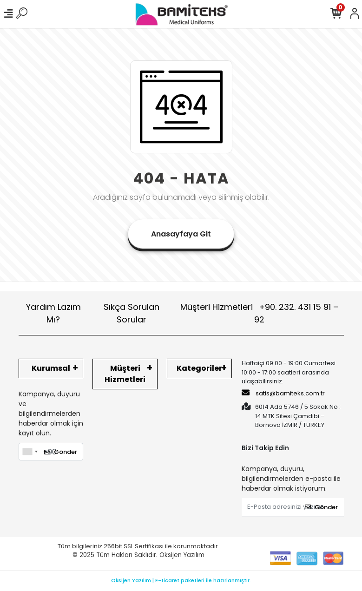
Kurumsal (51, 368)
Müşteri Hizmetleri (259, 313)
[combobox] (29, 451)
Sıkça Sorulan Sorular (131, 313)
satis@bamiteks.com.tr (283, 393)
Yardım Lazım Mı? (53, 313)
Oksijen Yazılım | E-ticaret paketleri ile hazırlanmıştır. (181, 580)
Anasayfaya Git (181, 234)
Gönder (60, 451)
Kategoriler (199, 368)
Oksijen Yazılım (181, 555)
